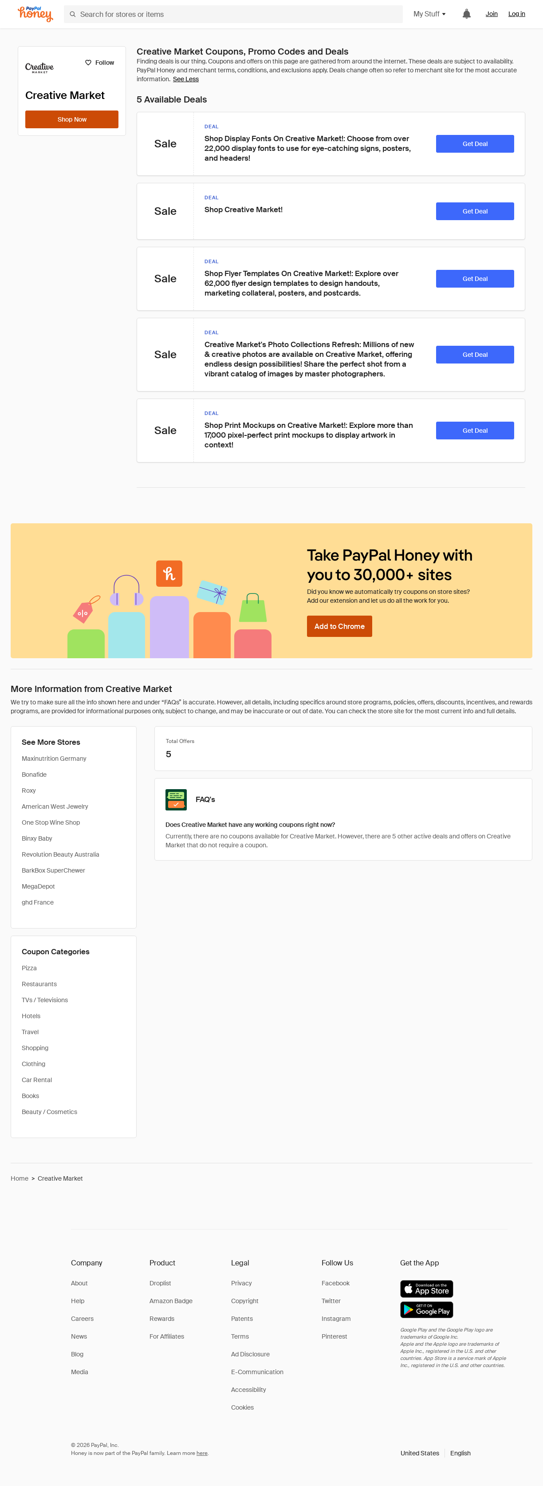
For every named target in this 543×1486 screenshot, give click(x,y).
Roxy (29, 790)
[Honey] (35, 14)
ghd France (38, 902)
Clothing (33, 1064)
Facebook (336, 1283)
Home (19, 1178)
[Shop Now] (71, 119)
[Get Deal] (475, 144)
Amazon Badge (171, 1301)
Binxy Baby (37, 838)
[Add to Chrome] (339, 626)
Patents (242, 1319)
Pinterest (334, 1336)
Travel (30, 1032)
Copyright (245, 1301)
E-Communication (257, 1372)
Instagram (336, 1319)
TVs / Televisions (45, 1000)
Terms (240, 1336)
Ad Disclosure (250, 1354)
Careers (82, 1319)
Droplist (160, 1283)
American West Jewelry (55, 806)
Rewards (162, 1319)
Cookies (242, 1407)
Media (79, 1372)
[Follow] (99, 62)
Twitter (331, 1301)
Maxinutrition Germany (54, 759)
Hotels (31, 1016)
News (79, 1336)
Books (30, 1096)
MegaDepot (38, 886)
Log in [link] (516, 14)
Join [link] (492, 14)
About (79, 1283)
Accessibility (248, 1390)
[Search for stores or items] (233, 14)
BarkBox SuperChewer (53, 870)
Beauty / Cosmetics (49, 1112)
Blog (77, 1354)
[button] (436, 1453)
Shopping (35, 1048)
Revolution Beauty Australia (60, 854)
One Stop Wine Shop (51, 822)
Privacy (241, 1283)
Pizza (29, 968)
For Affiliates (167, 1336)
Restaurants (39, 984)
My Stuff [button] (430, 14)
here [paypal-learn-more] (202, 1453)
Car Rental (37, 1080)
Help (77, 1301)
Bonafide (34, 775)
